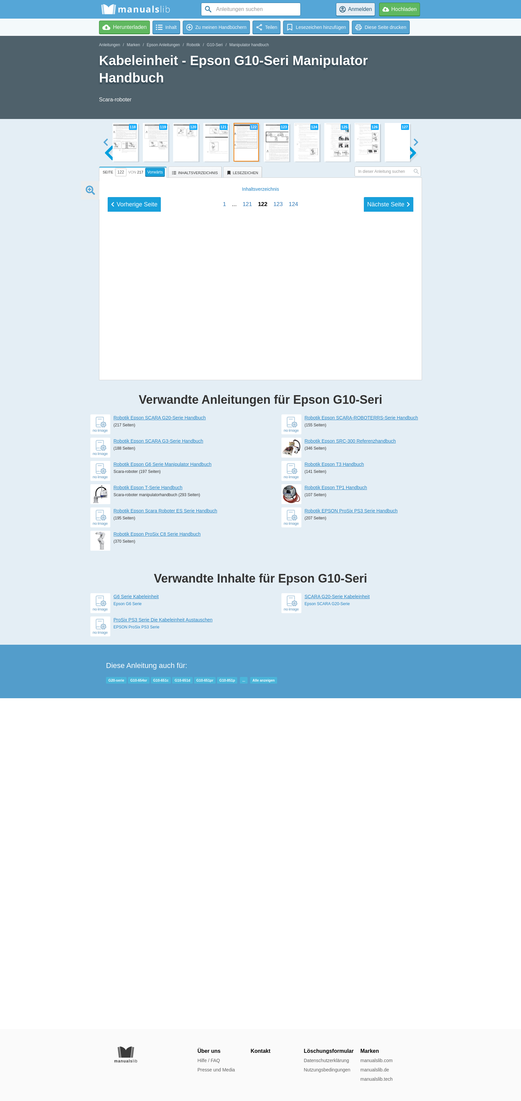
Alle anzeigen (264, 1011)
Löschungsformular (329, 1051)
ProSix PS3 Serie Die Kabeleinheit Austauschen (163, 950)
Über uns (208, 1051)
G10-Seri (215, 45)
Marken (133, 45)
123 (278, 668)
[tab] (133, 171)
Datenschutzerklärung (326, 1060)
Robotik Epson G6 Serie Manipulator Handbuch (163, 795)
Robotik (193, 45)
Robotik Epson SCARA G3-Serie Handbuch (158, 772)
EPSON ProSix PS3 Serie (136, 958)
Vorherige (134, 668)
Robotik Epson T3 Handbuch (334, 795)
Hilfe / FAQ (208, 1060)
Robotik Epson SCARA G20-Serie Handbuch (160, 748)
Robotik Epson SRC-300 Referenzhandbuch (350, 772)
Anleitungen (109, 45)
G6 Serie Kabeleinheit (136, 927)
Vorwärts (155, 172)
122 (262, 668)
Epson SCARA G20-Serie (327, 935)
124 (293, 668)
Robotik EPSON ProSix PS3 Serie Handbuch (351, 841)
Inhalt (260, 653)
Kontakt (260, 1051)
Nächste (388, 668)
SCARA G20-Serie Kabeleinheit (337, 927)
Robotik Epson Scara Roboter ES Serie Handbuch (165, 841)
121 (247, 668)
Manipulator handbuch (249, 45)
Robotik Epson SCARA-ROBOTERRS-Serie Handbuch (361, 748)
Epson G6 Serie (128, 935)
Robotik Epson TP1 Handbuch (336, 818)
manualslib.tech (376, 1079)
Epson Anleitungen (163, 45)
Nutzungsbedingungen (327, 1069)
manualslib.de (374, 1069)
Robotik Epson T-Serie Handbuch (148, 818)
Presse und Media (216, 1069)
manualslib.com (376, 1060)
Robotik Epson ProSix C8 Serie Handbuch (157, 865)
